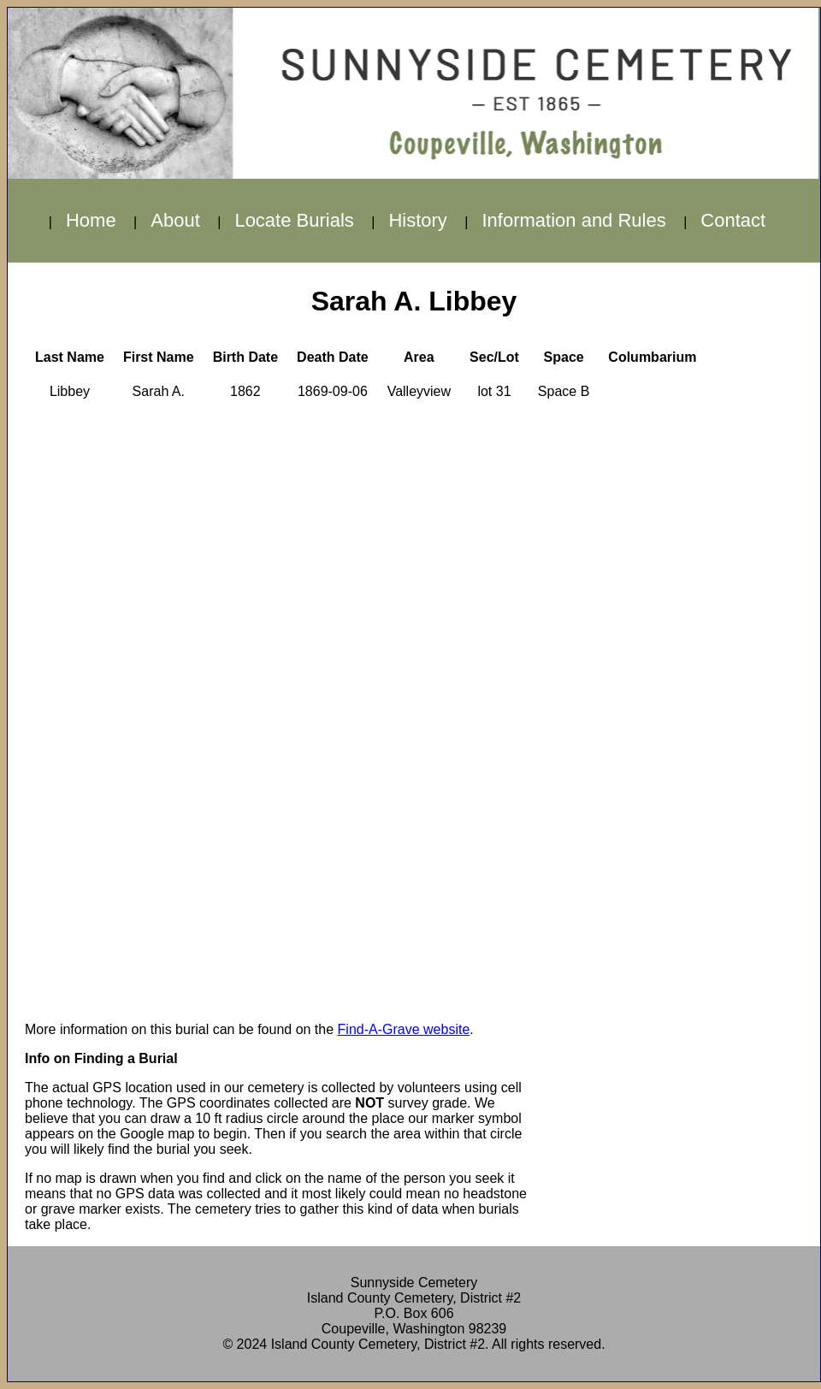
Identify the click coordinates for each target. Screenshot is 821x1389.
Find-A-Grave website (404, 1029)
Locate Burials (293, 220)
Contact (732, 220)
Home (91, 220)
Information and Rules (573, 220)
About (175, 220)
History (417, 220)
